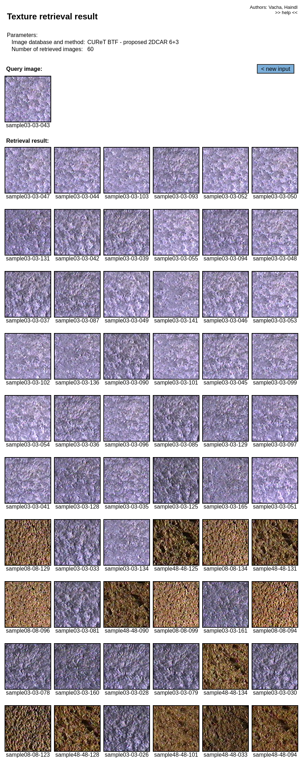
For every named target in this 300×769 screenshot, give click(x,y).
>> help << (286, 12)
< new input (275, 69)
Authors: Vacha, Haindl (274, 7)
